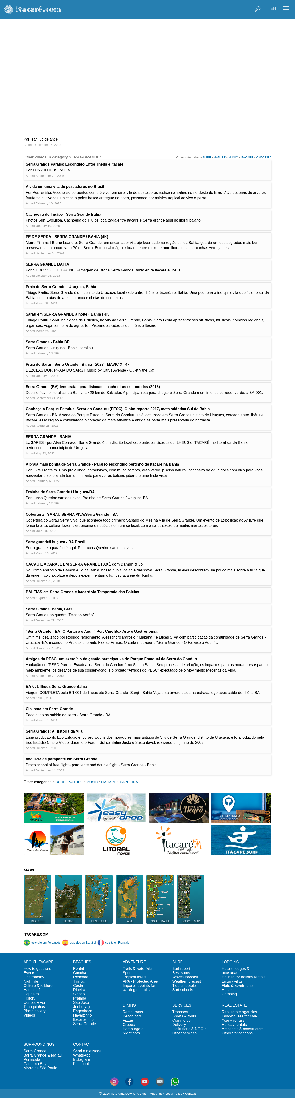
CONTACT (82, 1044)
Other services (184, 1033)
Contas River (34, 1003)
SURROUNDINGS (39, 1044)
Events (29, 973)
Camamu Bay (35, 1064)
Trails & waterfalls (137, 969)
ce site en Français (113, 942)
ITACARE (247, 157)
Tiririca (78, 981)
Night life (31, 981)
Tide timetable (184, 986)
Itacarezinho (83, 1019)
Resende (80, 977)
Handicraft (32, 990)
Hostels (228, 990)
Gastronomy (34, 977)
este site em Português (42, 942)
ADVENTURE (134, 962)
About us (156, 1093)
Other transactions (237, 1033)
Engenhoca (82, 1011)
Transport (180, 1012)
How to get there (37, 969)
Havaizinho (82, 1015)
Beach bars (132, 1016)
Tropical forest (134, 977)
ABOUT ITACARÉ (38, 962)
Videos (29, 1015)
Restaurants (133, 1012)
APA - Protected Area (140, 981)
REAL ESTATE (234, 1005)
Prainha (79, 998)
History (29, 998)
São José (81, 1003)
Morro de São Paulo (40, 1068)
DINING (129, 1005)
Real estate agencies (239, 1012)
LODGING (230, 962)
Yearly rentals (233, 1020)
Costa (78, 986)
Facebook (81, 1064)
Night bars (131, 1033)
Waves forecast (185, 977)
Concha (79, 973)
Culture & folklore (38, 986)
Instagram (81, 1059)
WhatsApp (82, 1055)
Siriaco (79, 994)
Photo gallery (34, 1011)
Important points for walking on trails (139, 988)
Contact (190, 1093)
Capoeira (31, 994)
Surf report (181, 969)
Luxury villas (232, 981)
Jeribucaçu (82, 1007)
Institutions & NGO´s (189, 1029)
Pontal (78, 969)
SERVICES (181, 1005)
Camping (229, 994)
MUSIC (233, 157)
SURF (207, 157)
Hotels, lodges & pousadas (235, 971)
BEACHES (82, 962)
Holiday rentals (234, 1025)
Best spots (181, 973)
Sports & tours (184, 1016)
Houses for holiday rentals (243, 977)
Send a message (87, 1051)
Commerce (181, 1020)
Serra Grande (84, 1024)
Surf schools (182, 990)
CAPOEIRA (263, 157)
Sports (128, 973)
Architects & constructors (242, 1029)
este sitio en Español (79, 942)
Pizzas (128, 1020)
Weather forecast (186, 981)
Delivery (179, 1025)
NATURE (220, 157)
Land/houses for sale (239, 1016)
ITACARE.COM (36, 934)
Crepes (129, 1025)
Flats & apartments (237, 986)
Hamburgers (133, 1029)
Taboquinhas (34, 1007)
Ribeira (79, 990)
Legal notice (173, 1093)
